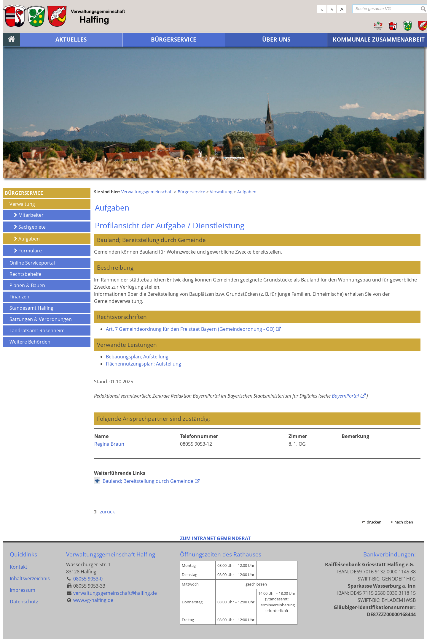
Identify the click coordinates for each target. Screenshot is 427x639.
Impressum (22, 590)
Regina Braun (109, 444)
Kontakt (18, 567)
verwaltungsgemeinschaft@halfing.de (115, 593)
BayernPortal (345, 396)
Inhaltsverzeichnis (30, 578)
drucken (374, 522)
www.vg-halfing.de (93, 600)
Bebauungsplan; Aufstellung (137, 356)
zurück (104, 511)
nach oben (403, 522)
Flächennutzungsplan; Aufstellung (143, 363)
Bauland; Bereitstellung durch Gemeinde (148, 481)
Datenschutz (24, 602)
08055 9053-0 (88, 578)
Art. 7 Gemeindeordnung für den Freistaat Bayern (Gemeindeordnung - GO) (190, 329)
